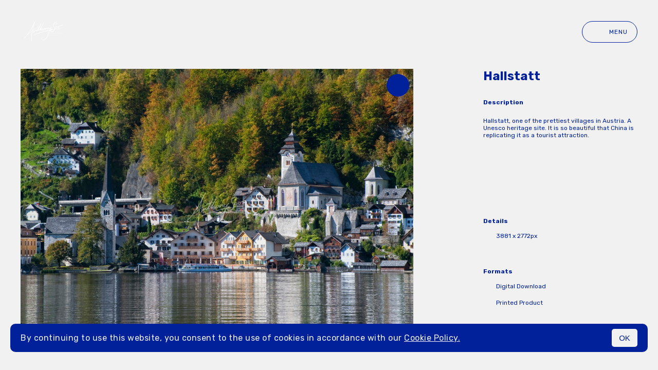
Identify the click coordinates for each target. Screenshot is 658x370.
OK (624, 338)
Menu (610, 32)
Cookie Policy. (432, 338)
